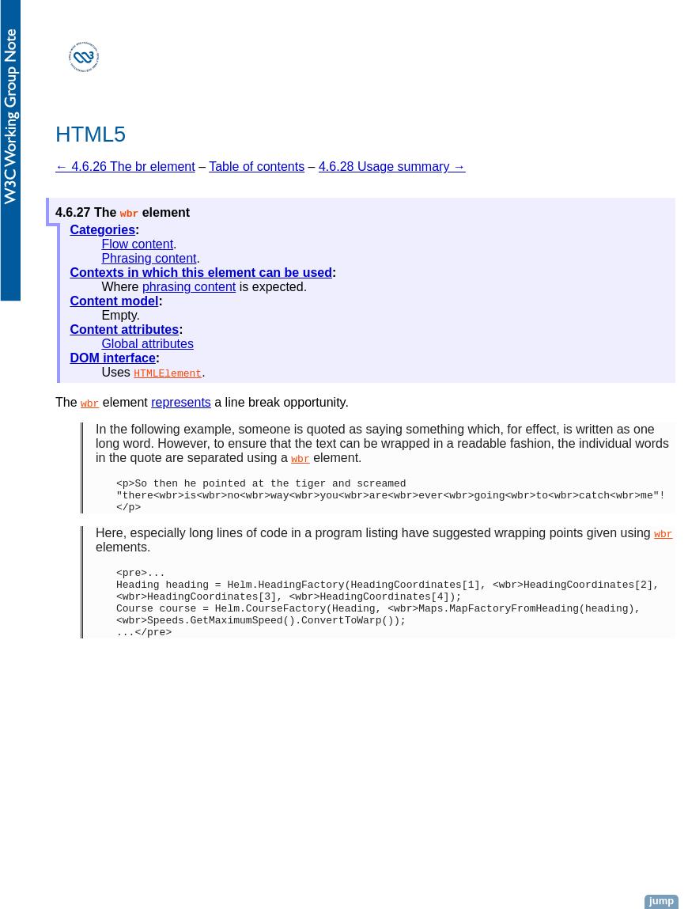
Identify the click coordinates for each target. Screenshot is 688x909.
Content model (114, 301)
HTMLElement (168, 372)
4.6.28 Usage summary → (392, 166)
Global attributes (147, 343)
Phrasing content (148, 258)
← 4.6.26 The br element (125, 166)
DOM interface (112, 358)
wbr (90, 403)
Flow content (137, 244)
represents (181, 402)
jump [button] (661, 901)
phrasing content (189, 287)
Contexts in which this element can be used (201, 272)
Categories (102, 230)
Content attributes (124, 329)
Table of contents (256, 166)
